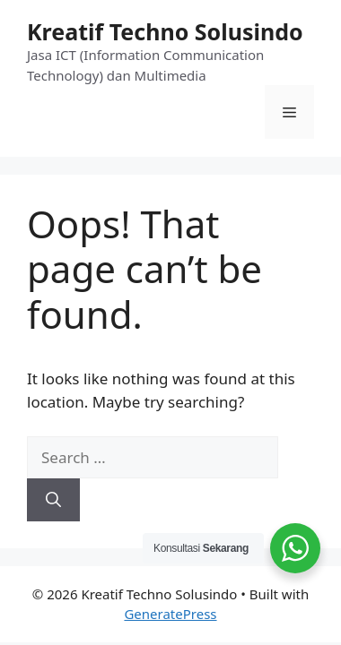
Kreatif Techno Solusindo (165, 31)
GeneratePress (170, 614)
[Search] (53, 499)
